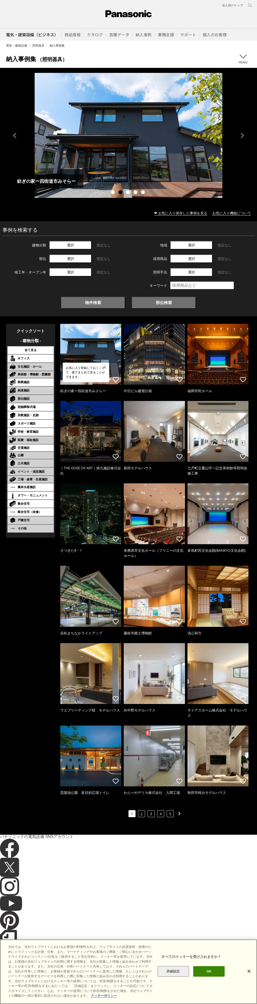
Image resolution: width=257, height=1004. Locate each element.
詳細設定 (173, 971)
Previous (15, 135)
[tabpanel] (128, 135)
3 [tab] (128, 192)
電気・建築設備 (16, 45)
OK (209, 971)
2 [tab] (120, 192)
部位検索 (164, 302)
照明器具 (38, 45)
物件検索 (93, 302)
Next (242, 135)
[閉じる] (248, 971)
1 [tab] (113, 192)
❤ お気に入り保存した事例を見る (180, 213)
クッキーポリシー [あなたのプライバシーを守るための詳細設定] (104, 995)
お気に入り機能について (231, 213)
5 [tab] (143, 192)
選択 (70, 245)
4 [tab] (136, 192)
